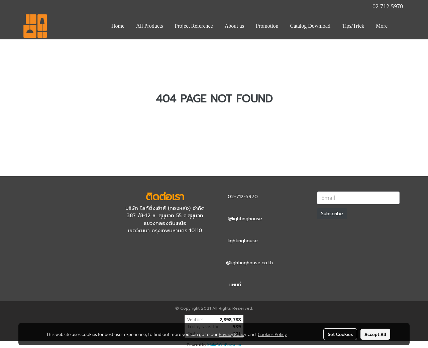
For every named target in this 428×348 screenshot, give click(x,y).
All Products (149, 26)
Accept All (375, 334)
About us (234, 26)
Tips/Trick (353, 26)
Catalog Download (310, 26)
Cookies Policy (272, 334)
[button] (399, 26)
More (382, 26)
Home (117, 26)
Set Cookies (340, 334)
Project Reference (194, 26)
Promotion (267, 26)
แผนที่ (235, 284)
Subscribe (332, 213)
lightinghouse (243, 240)
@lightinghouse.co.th (249, 262)
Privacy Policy (232, 334)
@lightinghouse (245, 218)
